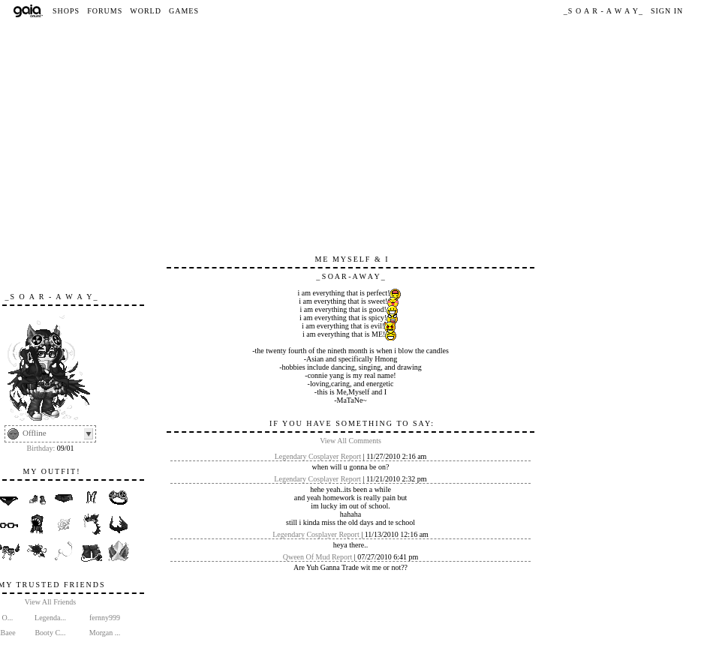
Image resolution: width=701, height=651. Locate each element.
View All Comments (350, 440)
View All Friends (50, 602)
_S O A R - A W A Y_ (603, 11)
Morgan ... (104, 632)
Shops (66, 11)
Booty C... (50, 632)
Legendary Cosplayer (307, 456)
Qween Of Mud (306, 557)
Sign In (667, 11)
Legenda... (50, 618)
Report (351, 456)
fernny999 (104, 618)
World (145, 11)
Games (184, 11)
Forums (104, 11)
